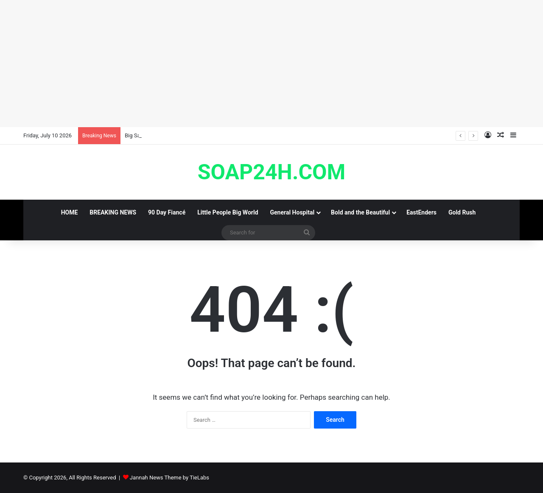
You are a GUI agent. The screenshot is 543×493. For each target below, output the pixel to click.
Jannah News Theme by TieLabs (169, 477)
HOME (69, 212)
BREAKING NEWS (113, 212)
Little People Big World (227, 212)
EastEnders (421, 212)
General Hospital (292, 212)
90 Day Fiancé (166, 212)
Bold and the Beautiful (360, 212)
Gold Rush (462, 212)
